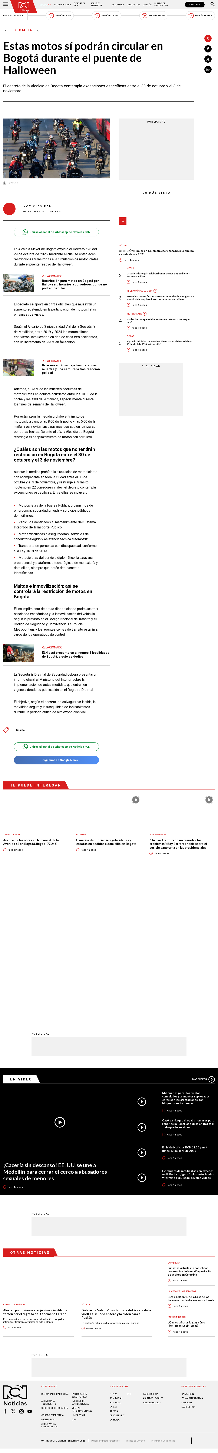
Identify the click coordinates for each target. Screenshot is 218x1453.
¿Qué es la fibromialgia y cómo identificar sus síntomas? (186, 1184)
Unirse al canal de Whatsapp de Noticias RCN (56, 232)
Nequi (130, 268)
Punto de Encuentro (161, 4)
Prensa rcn (47, 1279)
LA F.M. (113, 1267)
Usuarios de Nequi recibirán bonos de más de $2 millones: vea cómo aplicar (158, 275)
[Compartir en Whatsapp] (208, 69)
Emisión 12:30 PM (106, 15)
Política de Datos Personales (105, 1301)
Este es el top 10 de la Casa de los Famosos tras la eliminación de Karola (191, 1159)
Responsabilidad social (55, 1254)
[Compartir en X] (208, 59)
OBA (74, 1279)
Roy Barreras (157, 834)
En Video (21, 939)
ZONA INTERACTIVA (192, 1258)
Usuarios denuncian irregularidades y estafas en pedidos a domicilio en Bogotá (106, 842)
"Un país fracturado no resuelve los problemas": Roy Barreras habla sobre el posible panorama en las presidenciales (178, 843)
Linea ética (78, 1275)
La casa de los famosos (182, 1151)
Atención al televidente (48, 1262)
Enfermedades (176, 1177)
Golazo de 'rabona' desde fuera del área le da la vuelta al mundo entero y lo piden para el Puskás (116, 1174)
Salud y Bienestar (96, 4)
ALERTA (114, 1271)
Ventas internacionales (82, 1269)
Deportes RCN (79, 4)
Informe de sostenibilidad (80, 1262)
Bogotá (20, 730)
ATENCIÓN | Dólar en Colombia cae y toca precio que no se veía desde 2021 (156, 252)
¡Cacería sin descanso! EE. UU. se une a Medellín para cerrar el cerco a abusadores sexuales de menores (55, 1031)
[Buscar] (213, 4)
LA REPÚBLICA (150, 1254)
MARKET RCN (188, 1267)
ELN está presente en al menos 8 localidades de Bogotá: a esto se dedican (75, 654)
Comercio (174, 1123)
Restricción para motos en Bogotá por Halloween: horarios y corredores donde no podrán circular (74, 284)
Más (203, 939)
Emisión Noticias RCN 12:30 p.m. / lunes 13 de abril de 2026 (184, 1009)
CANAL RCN (194, 4)
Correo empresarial (53, 1275)
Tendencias (133, 4)
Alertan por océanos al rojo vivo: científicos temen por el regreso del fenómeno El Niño (35, 1172)
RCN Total (116, 1258)
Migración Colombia (139, 290)
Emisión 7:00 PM (153, 15)
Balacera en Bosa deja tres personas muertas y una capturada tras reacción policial (71, 369)
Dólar (123, 245)
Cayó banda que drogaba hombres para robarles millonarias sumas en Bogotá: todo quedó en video (188, 984)
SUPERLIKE (186, 1262)
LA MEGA (114, 1280)
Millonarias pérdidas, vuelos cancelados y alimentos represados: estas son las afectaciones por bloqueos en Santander (186, 958)
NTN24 (113, 1254)
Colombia (45, 4)
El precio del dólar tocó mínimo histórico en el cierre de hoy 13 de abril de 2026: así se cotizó (159, 343)
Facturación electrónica (79, 1255)
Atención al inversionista (49, 1285)
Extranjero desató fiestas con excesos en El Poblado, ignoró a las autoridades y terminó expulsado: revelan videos (160, 298)
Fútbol (86, 1165)
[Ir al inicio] (23, 6)
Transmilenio (11, 834)
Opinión (147, 4)
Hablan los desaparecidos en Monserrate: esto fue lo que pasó (158, 320)
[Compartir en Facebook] (208, 48)
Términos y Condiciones (163, 1301)
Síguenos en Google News (56, 760)
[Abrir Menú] (5, 5)
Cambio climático (14, 1165)
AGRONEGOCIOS (152, 1262)
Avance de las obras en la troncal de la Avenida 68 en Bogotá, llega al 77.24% (31, 842)
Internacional (63, 4)
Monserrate (134, 313)
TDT (128, 1254)
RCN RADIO (115, 1262)
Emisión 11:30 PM (200, 15)
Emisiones (13, 15)
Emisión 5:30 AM (60, 15)
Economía (118, 4)
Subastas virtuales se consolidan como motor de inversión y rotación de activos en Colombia (190, 1132)
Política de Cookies (135, 1301)
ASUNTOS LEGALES (153, 1258)
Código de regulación (54, 1268)
